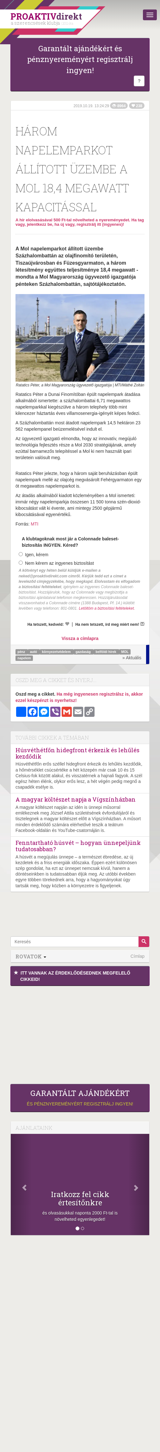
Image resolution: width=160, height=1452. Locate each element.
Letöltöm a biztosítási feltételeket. (107, 608)
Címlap (138, 956)
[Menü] (150, 14)
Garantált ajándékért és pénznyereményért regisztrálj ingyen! (80, 59)
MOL (124, 652)
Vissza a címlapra (80, 638)
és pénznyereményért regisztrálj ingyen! (80, 1097)
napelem (24, 658)
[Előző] (21, 1184)
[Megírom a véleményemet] (142, 624)
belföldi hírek (106, 652)
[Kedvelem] (67, 624)
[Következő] (138, 1184)
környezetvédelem (56, 652)
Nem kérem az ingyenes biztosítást (56, 563)
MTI (34, 523)
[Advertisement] (80, 1033)
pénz (21, 652)
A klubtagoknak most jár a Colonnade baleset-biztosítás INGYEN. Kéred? (70, 542)
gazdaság (84, 652)
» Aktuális (131, 657)
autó (34, 652)
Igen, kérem (33, 554)
